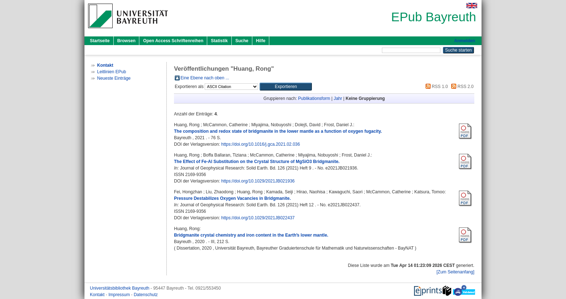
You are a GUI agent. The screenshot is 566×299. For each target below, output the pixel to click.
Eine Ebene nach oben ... (204, 77)
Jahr (338, 98)
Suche (241, 40)
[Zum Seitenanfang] (455, 271)
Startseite (100, 40)
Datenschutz (146, 294)
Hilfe (260, 40)
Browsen (126, 40)
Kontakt (98, 294)
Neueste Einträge (114, 78)
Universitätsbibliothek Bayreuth (120, 288)
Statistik (219, 40)
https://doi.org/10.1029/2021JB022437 (258, 217)
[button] (286, 87)
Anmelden (464, 40)
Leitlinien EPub (111, 71)
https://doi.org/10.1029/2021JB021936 (258, 181)
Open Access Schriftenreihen (173, 40)
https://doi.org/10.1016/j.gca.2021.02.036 (260, 144)
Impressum (119, 294)
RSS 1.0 (435, 86)
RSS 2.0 (461, 86)
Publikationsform (314, 98)
